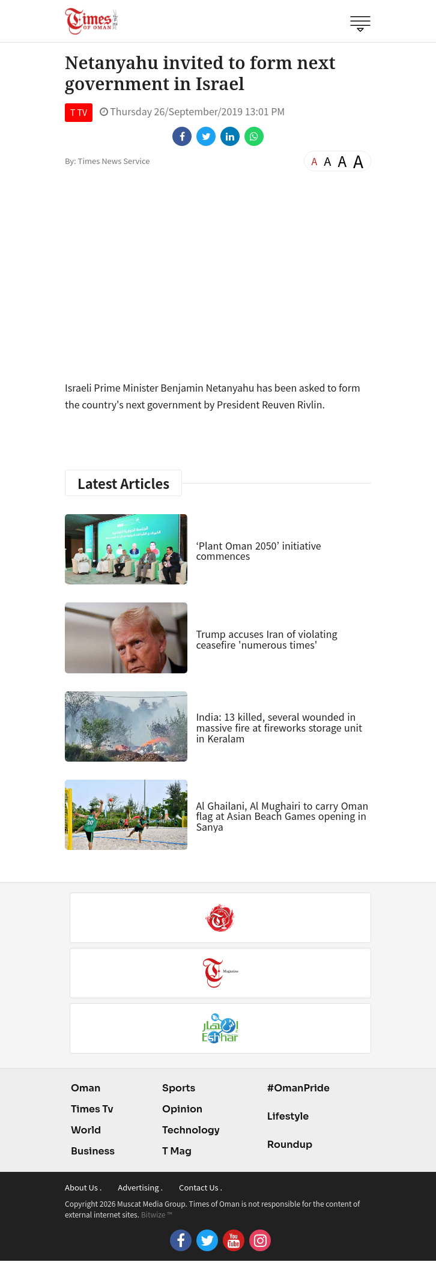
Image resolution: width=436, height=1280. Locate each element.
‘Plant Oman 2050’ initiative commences (258, 550)
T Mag (177, 1151)
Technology (191, 1130)
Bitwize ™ (156, 1214)
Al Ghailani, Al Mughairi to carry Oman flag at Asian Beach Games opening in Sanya (282, 816)
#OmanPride (298, 1088)
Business (93, 1151)
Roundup (289, 1144)
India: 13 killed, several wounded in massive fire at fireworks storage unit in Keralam (279, 727)
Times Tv (92, 1109)
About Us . (83, 1187)
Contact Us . (200, 1187)
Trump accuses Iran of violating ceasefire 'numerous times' (266, 639)
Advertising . (140, 1187)
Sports (178, 1088)
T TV (78, 112)
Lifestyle (288, 1116)
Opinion (182, 1109)
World (86, 1130)
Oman (85, 1088)
